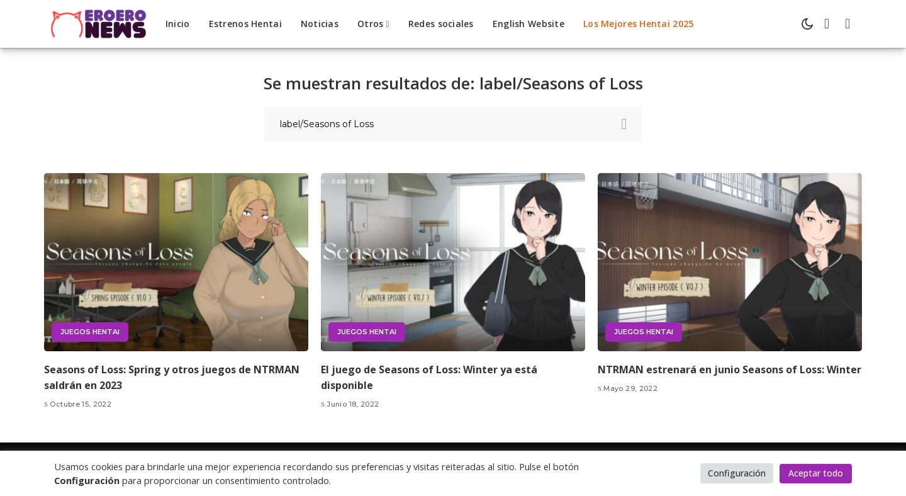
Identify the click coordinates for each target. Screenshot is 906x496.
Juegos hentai (90, 331)
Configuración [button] (737, 473)
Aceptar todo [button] (815, 473)
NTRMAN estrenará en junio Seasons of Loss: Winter (729, 369)
